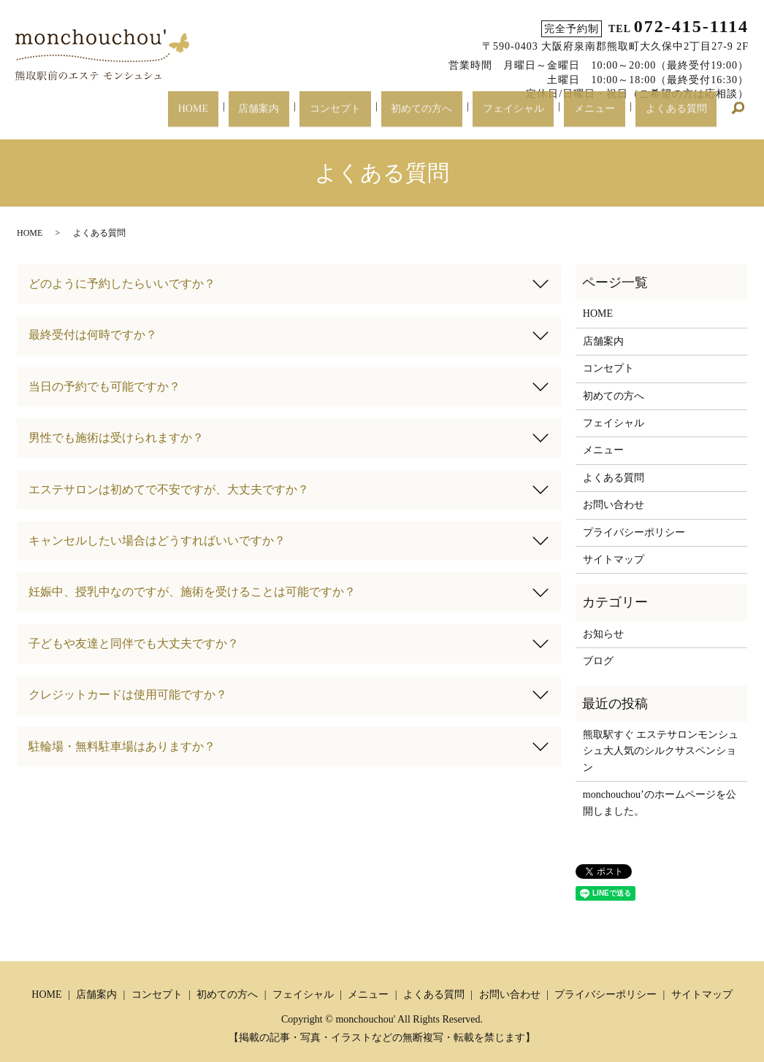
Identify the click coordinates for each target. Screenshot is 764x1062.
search (738, 117)
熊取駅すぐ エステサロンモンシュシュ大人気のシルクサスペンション (661, 751)
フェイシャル (537, 115)
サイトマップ (613, 559)
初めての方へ (455, 115)
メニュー (609, 115)
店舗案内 (312, 115)
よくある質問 (680, 115)
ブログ (598, 660)
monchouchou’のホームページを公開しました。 (659, 802)
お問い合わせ (613, 504)
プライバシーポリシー (634, 532)
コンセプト (379, 115)
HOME (257, 115)
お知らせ (603, 633)
